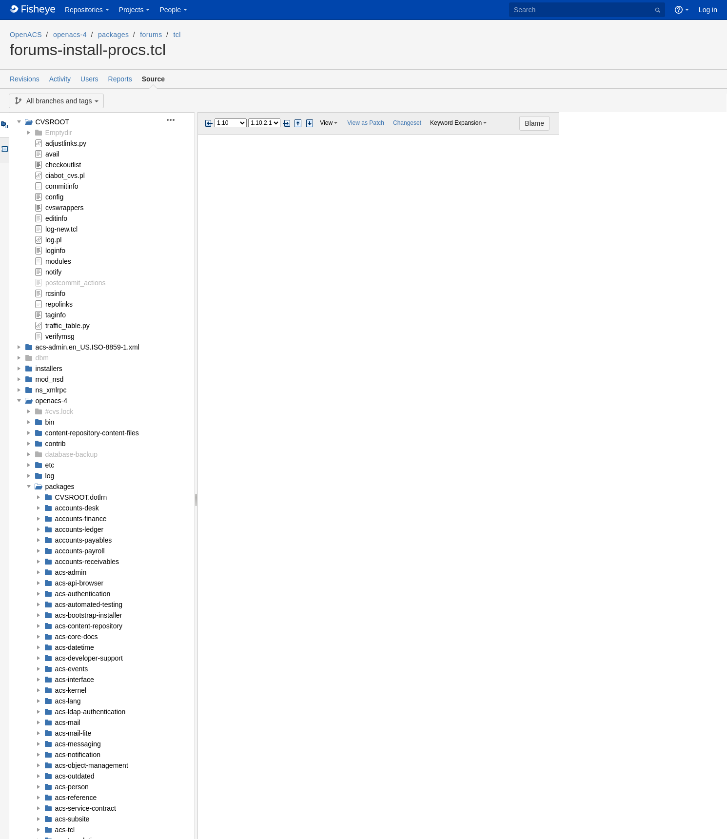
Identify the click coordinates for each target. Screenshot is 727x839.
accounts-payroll (80, 551)
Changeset (407, 122)
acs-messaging (78, 744)
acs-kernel (71, 690)
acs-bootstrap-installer (88, 615)
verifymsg (60, 336)
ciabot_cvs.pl (65, 175)
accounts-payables (83, 540)
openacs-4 (70, 35)
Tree (4, 125)
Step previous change (298, 123)
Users (89, 79)
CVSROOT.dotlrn (81, 497)
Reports (120, 79)
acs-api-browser (79, 583)
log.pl (53, 240)
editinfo (56, 218)
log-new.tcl (61, 229)
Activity (60, 79)
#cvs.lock (59, 411)
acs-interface (74, 679)
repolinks (59, 304)
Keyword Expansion (456, 122)
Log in (708, 10)
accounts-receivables (87, 562)
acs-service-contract (85, 808)
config (54, 197)
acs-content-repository (89, 626)
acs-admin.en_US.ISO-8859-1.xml (87, 347)
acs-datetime (74, 647)
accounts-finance (81, 519)
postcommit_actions (75, 283)
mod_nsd (50, 379)
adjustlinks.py (65, 143)
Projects (131, 10)
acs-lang (68, 701)
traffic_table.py (67, 326)
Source (153, 79)
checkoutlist (63, 165)
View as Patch (365, 122)
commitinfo (62, 186)
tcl (177, 35)
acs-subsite (72, 819)
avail (52, 154)
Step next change (309, 123)
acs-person (72, 787)
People (170, 10)
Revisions (24, 79)
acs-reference (76, 797)
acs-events (71, 669)
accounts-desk (77, 508)
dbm (42, 358)
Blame (702, 123)
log (50, 476)
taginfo (55, 315)
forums (151, 35)
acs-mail (67, 722)
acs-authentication (83, 594)
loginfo (55, 250)
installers (49, 368)
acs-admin (71, 572)
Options (4, 149)
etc (50, 465)
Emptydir (58, 133)
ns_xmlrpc (51, 390)
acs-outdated (75, 776)
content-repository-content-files (92, 433)
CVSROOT (52, 122)
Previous (209, 123)
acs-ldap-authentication (90, 712)
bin (50, 422)
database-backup (71, 454)
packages (113, 35)
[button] (176, 120)
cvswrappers (64, 208)
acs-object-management (91, 765)
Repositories (84, 10)
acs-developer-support (89, 658)
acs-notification (77, 755)
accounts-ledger (79, 529)
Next (286, 123)
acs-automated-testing (89, 604)
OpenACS (26, 35)
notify (53, 272)
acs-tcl (65, 830)
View (326, 122)
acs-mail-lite (73, 733)
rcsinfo (55, 293)
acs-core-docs (76, 637)
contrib (55, 444)
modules (58, 261)
